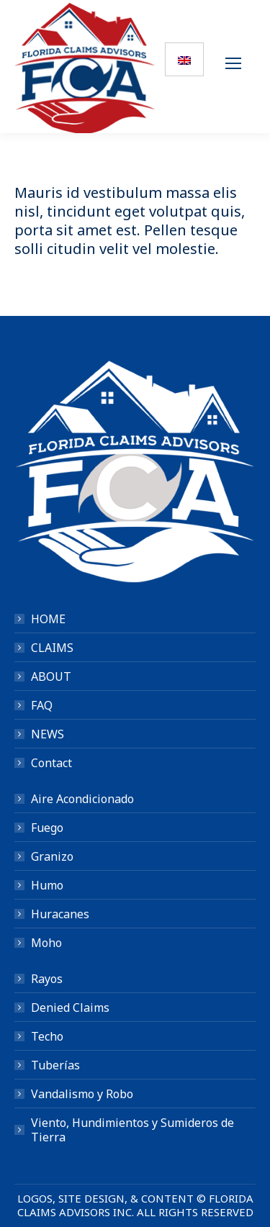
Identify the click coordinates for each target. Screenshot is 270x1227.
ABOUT (51, 676)
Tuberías (55, 1065)
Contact (51, 763)
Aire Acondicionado (82, 799)
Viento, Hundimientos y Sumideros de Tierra (132, 1129)
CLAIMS (52, 647)
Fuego (47, 827)
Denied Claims (70, 1007)
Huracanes (60, 914)
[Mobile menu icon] (237, 66)
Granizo (52, 856)
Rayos (47, 979)
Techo (47, 1036)
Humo (47, 885)
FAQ (42, 705)
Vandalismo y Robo (82, 1094)
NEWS (47, 734)
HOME (48, 619)
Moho (46, 943)
